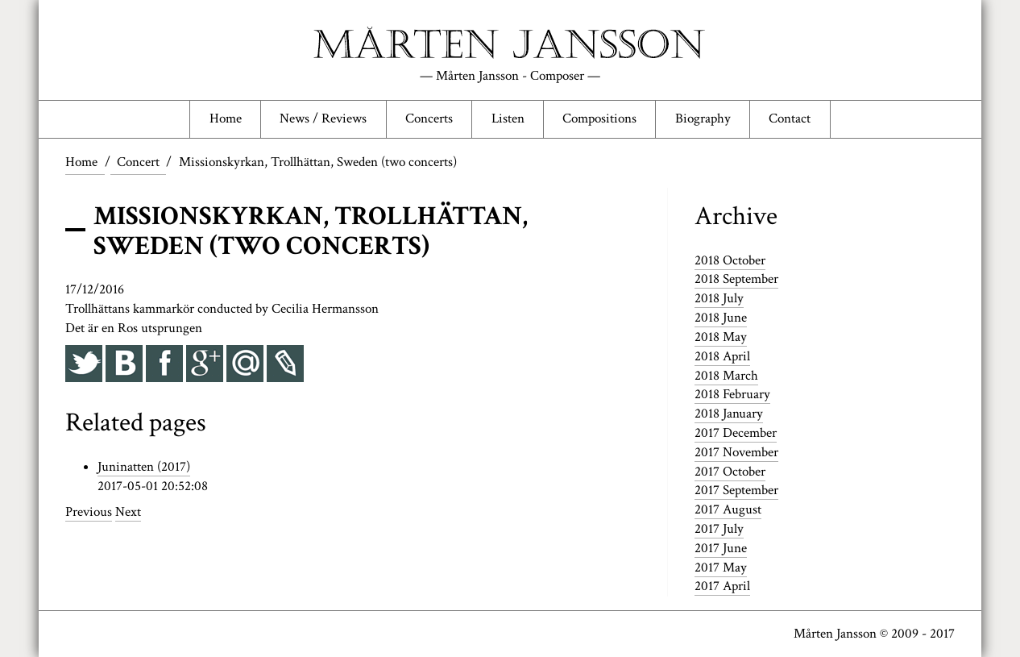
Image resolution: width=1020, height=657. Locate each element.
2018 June (721, 317)
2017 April (722, 586)
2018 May (721, 337)
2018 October (730, 260)
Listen (508, 118)
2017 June (721, 548)
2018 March (726, 376)
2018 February (732, 394)
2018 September (736, 279)
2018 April (722, 356)
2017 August (728, 509)
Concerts (429, 118)
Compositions (599, 118)
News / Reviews (323, 118)
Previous (88, 512)
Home (225, 118)
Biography (703, 118)
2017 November (736, 452)
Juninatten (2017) (143, 467)
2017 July (719, 529)
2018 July (719, 298)
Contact (790, 118)
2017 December (736, 433)
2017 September (736, 490)
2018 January (729, 413)
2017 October (730, 471)
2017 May (721, 567)
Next (128, 512)
